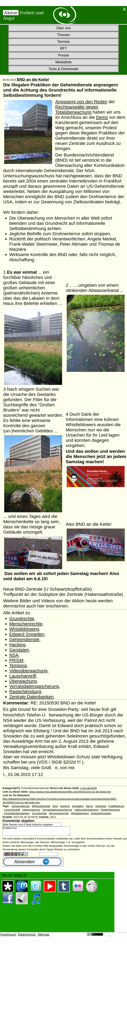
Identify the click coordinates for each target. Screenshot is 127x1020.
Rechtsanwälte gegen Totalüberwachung (76, 109)
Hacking (17, 644)
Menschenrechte (25, 623)
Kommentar (40, 832)
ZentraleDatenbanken (17, 813)
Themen (63, 35)
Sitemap (43, 936)
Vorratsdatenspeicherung (34, 686)
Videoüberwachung (28, 670)
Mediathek (63, 62)
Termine (63, 42)
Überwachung (23, 681)
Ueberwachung (31, 809)
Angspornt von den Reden (81, 101)
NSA (13, 655)
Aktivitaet (100, 806)
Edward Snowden (26, 634)
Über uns (63, 28)
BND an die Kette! (33, 79)
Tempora (18, 665)
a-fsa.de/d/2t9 (88, 788)
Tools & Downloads (63, 69)
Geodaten (19, 649)
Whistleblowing (24, 629)
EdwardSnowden (101, 813)
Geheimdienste (24, 639)
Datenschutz (27, 936)
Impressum (8, 936)
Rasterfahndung (25, 691)
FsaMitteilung (116, 806)
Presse (63, 55)
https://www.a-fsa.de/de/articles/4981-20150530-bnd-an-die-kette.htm (70, 791)
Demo (102, 117)
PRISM (16, 660)
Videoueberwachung (86, 809)
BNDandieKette (41, 806)
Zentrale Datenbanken (31, 696)
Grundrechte (21, 618)
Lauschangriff (22, 675)
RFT (63, 48)
